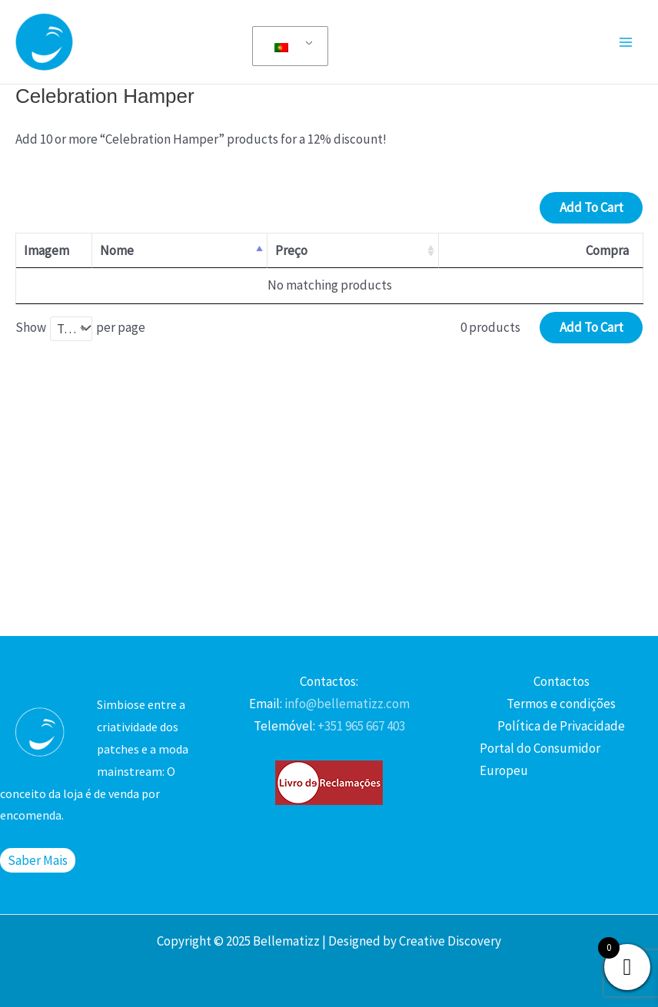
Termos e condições (561, 703)
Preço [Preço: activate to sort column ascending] (291, 250)
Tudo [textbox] (71, 328)
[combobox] (71, 328)
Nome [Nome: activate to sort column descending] (117, 250)
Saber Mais (38, 860)
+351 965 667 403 (360, 725)
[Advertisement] (329, 505)
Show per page (80, 328)
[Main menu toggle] (626, 42)
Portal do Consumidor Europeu (540, 759)
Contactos (561, 681)
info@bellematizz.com (346, 703)
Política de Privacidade (561, 725)
